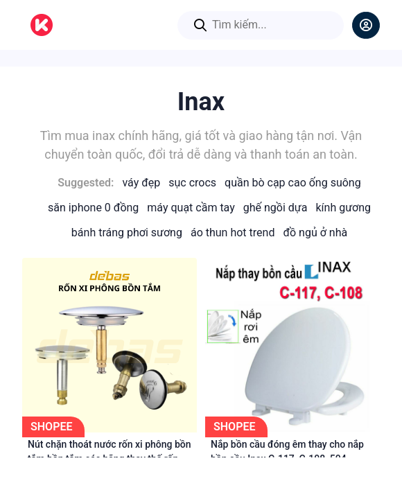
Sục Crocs (192, 182)
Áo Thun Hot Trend (232, 232)
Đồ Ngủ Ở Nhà (315, 232)
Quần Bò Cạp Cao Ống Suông (293, 182)
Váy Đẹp (141, 182)
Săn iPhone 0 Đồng (93, 207)
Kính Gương (343, 207)
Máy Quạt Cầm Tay (190, 207)
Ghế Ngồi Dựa (275, 207)
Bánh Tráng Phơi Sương (126, 232)
